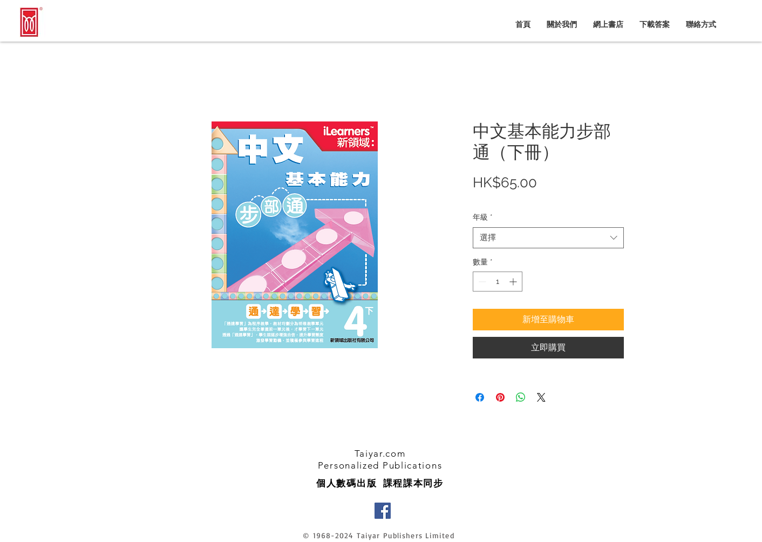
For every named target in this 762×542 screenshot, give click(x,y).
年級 (483, 217)
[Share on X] (541, 397)
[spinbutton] (497, 281)
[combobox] (548, 237)
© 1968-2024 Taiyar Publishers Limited (378, 535)
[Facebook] (383, 511)
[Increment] (514, 281)
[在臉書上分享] (479, 397)
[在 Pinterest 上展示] (500, 397)
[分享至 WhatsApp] (520, 397)
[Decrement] (481, 281)
